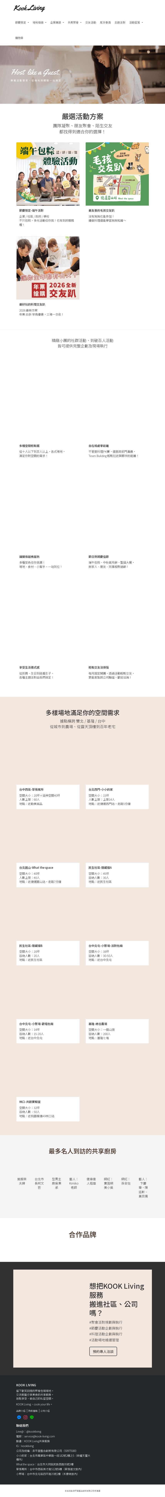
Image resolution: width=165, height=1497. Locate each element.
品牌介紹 (20, 1410)
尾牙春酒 (105, 22)
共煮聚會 (73, 22)
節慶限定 (20, 22)
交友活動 (90, 22)
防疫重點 (33, 1410)
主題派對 (120, 22)
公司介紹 (45, 1410)
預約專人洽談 (103, 1351)
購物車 (19, 38)
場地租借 (38, 22)
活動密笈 (134, 22)
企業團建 (55, 22)
